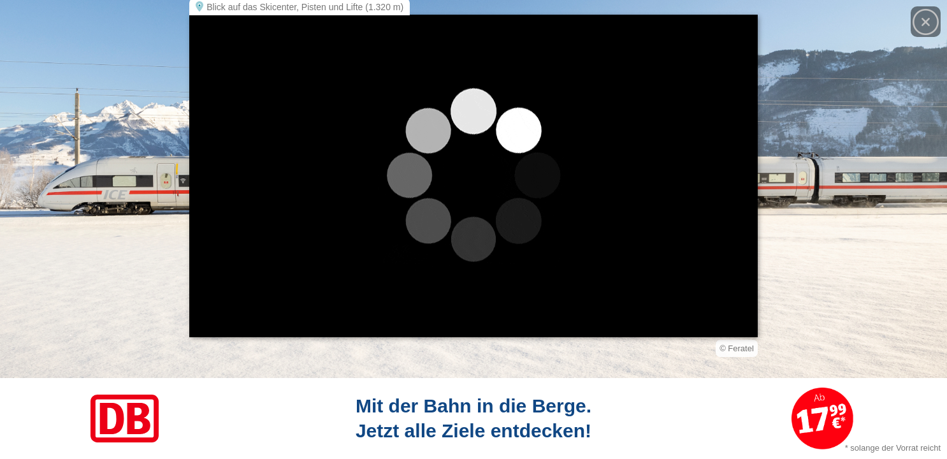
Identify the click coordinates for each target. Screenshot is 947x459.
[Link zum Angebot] (473, 418)
